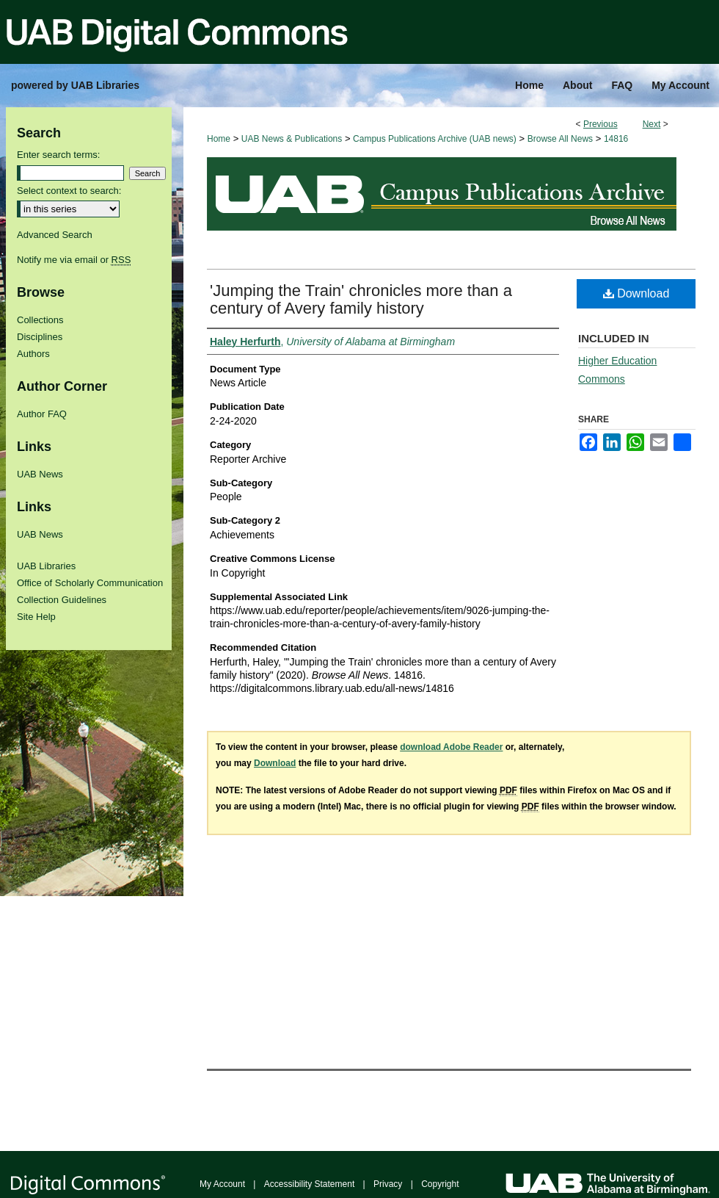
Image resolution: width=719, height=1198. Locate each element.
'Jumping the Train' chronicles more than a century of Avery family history (361, 299)
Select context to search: (69, 190)
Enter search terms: (58, 154)
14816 (616, 139)
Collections (40, 319)
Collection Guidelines (61, 599)
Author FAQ (42, 413)
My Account (222, 1184)
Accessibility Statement (309, 1184)
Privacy (387, 1184)
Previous (600, 124)
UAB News (40, 474)
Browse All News (560, 139)
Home (218, 139)
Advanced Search (54, 234)
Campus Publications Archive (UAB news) (435, 139)
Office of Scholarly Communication (90, 582)
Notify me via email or (74, 259)
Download (636, 293)
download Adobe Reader (451, 747)
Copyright (440, 1184)
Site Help (36, 616)
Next (652, 124)
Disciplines (39, 336)
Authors (33, 353)
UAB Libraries (46, 565)
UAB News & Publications (291, 139)
